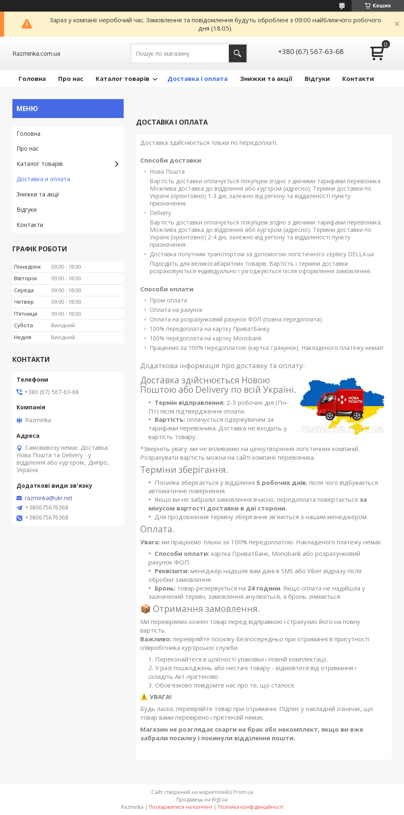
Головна (32, 78)
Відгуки (317, 78)
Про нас (70, 78)
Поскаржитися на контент (180, 806)
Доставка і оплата (197, 78)
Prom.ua (243, 792)
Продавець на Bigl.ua (202, 799)
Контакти (358, 78)
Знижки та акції (266, 78)
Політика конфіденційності (250, 806)
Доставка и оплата (43, 179)
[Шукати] (238, 53)
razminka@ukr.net (49, 498)
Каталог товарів (122, 78)
